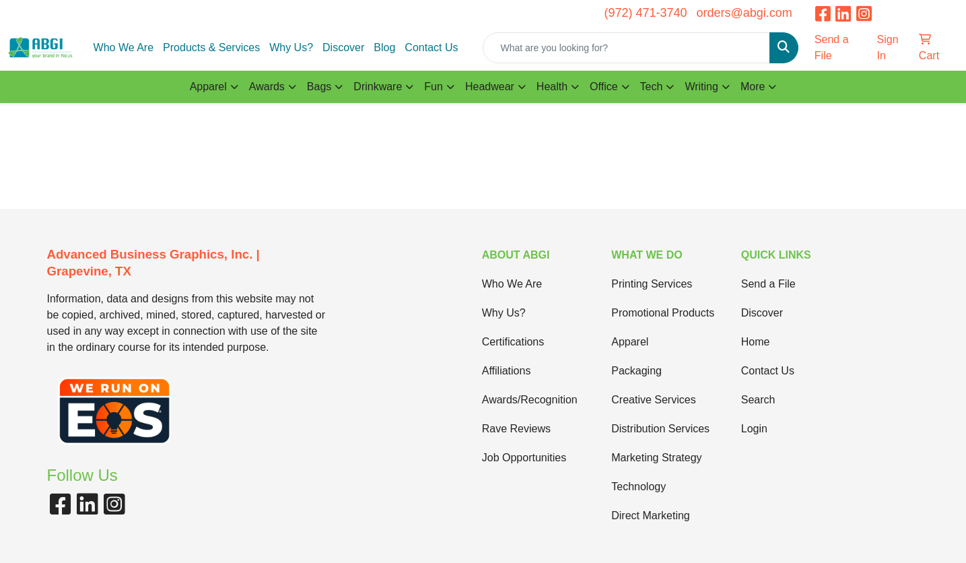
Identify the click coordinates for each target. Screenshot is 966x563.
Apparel (629, 341)
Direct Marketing (650, 515)
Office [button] (604, 86)
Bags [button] (319, 86)
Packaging (636, 370)
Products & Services (211, 47)
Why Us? (291, 47)
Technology (638, 486)
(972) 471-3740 (645, 13)
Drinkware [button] (377, 86)
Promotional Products (662, 313)
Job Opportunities (524, 457)
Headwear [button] (489, 86)
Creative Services (653, 399)
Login (754, 428)
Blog (384, 47)
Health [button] (552, 86)
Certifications (513, 341)
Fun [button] (433, 86)
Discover (343, 47)
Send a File (768, 284)
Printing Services (651, 284)
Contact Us (431, 47)
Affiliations (506, 370)
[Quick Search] (626, 47)
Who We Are (124, 47)
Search (758, 399)
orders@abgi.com (744, 13)
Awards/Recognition (530, 399)
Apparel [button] (208, 86)
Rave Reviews (516, 428)
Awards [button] (267, 86)
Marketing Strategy (656, 457)
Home (755, 341)
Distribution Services (660, 428)
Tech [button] (651, 86)
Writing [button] (701, 86)
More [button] (752, 86)
